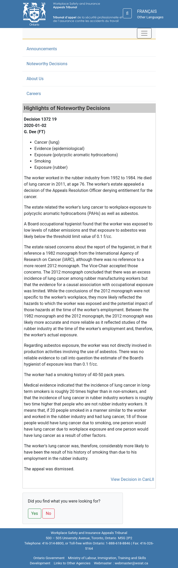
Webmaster (103, 563)
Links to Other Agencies (72, 563)
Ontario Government (49, 558)
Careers (34, 93)
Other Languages (150, 17)
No (48, 513)
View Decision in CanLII (132, 479)
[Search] (127, 13)
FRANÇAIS (147, 11)
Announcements (42, 48)
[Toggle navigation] (144, 33)
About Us (35, 78)
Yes (34, 513)
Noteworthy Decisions (55, 63)
